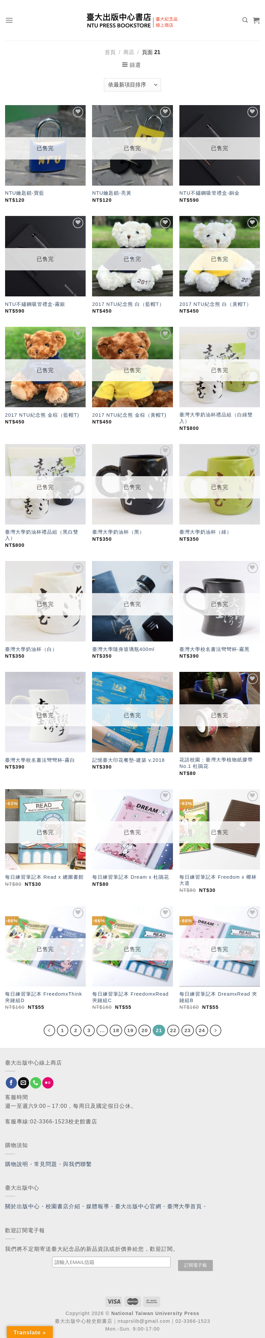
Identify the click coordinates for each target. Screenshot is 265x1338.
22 (173, 1030)
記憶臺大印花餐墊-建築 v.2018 (128, 760)
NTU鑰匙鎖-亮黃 (111, 193)
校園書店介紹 (63, 1206)
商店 (128, 52)
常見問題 (45, 1164)
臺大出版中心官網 (138, 1206)
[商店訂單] (132, 85)
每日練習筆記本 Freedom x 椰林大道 (218, 880)
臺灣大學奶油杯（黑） (118, 532)
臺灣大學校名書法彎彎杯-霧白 (40, 760)
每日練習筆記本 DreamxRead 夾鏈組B (218, 997)
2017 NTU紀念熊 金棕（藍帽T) (42, 415)
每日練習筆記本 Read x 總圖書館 (44, 877)
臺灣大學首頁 (184, 1206)
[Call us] (35, 1083)
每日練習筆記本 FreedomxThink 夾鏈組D (43, 997)
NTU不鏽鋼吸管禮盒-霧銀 (35, 304)
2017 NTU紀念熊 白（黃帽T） (215, 304)
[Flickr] (47, 1083)
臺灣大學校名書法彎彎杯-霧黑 (214, 649)
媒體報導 (97, 1206)
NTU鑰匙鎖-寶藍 (24, 193)
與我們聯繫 (77, 1164)
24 (202, 1030)
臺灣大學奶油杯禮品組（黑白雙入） (42, 535)
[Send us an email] (23, 1083)
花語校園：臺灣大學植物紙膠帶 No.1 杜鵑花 (216, 763)
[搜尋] (245, 20)
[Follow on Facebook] (11, 1083)
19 (130, 1030)
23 (187, 1030)
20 (144, 1030)
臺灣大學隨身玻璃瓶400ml (123, 649)
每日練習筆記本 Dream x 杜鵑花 (130, 877)
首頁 (110, 52)
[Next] (215, 1030)
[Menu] (9, 20)
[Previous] (49, 1030)
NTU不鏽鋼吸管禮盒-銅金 (209, 193)
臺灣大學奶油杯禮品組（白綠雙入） (216, 418)
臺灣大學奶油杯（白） (31, 649)
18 (116, 1030)
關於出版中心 (22, 1206)
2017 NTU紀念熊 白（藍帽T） (128, 304)
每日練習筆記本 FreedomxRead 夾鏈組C (130, 997)
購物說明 (16, 1164)
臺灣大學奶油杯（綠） (205, 532)
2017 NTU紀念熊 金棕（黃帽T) (129, 415)
